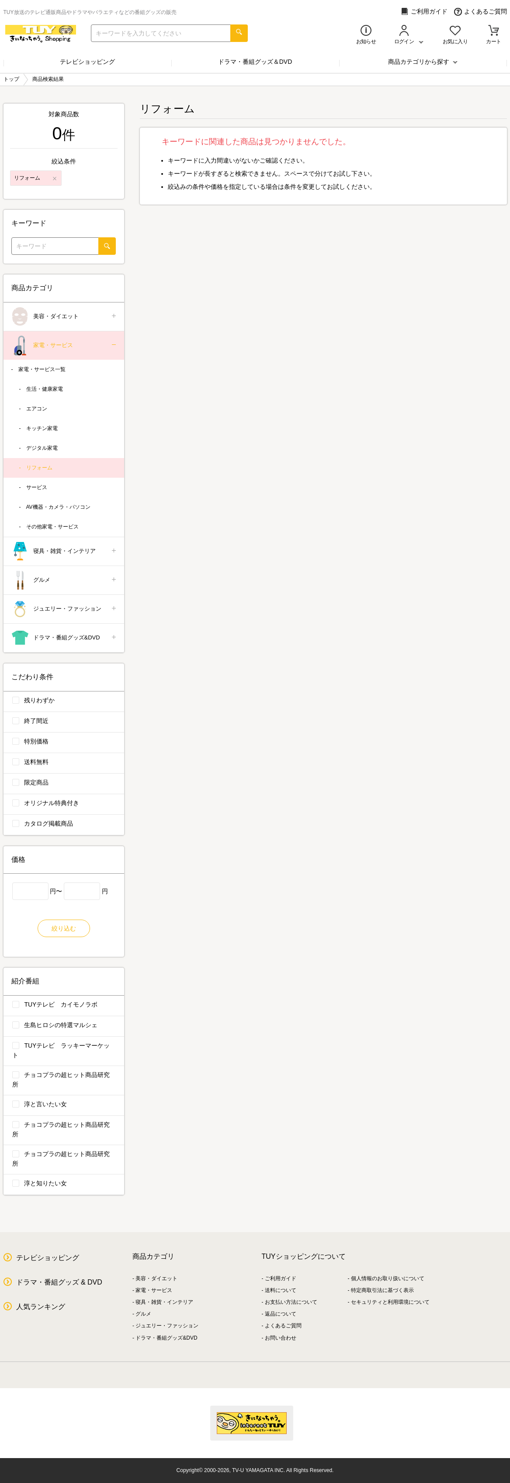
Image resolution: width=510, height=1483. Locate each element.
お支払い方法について (291, 1302)
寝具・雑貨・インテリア (64, 551)
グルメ (64, 580)
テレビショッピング (87, 61)
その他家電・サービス (52, 527)
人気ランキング (40, 1306)
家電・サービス (64, 345)
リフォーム (39, 468)
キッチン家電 (42, 428)
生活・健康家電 (44, 389)
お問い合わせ (280, 1338)
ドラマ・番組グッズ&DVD (64, 638)
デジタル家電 (42, 448)
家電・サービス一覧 (42, 369)
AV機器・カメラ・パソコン (58, 507)
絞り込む (64, 928)
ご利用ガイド (424, 11)
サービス (36, 487)
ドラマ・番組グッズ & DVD (59, 1282)
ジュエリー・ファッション (64, 609)
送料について (280, 1290)
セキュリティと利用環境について (390, 1302)
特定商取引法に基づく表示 (382, 1290)
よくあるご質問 (480, 11)
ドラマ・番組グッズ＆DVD (255, 61)
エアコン (36, 409)
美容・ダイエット (64, 316)
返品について (280, 1314)
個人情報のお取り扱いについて (387, 1278)
